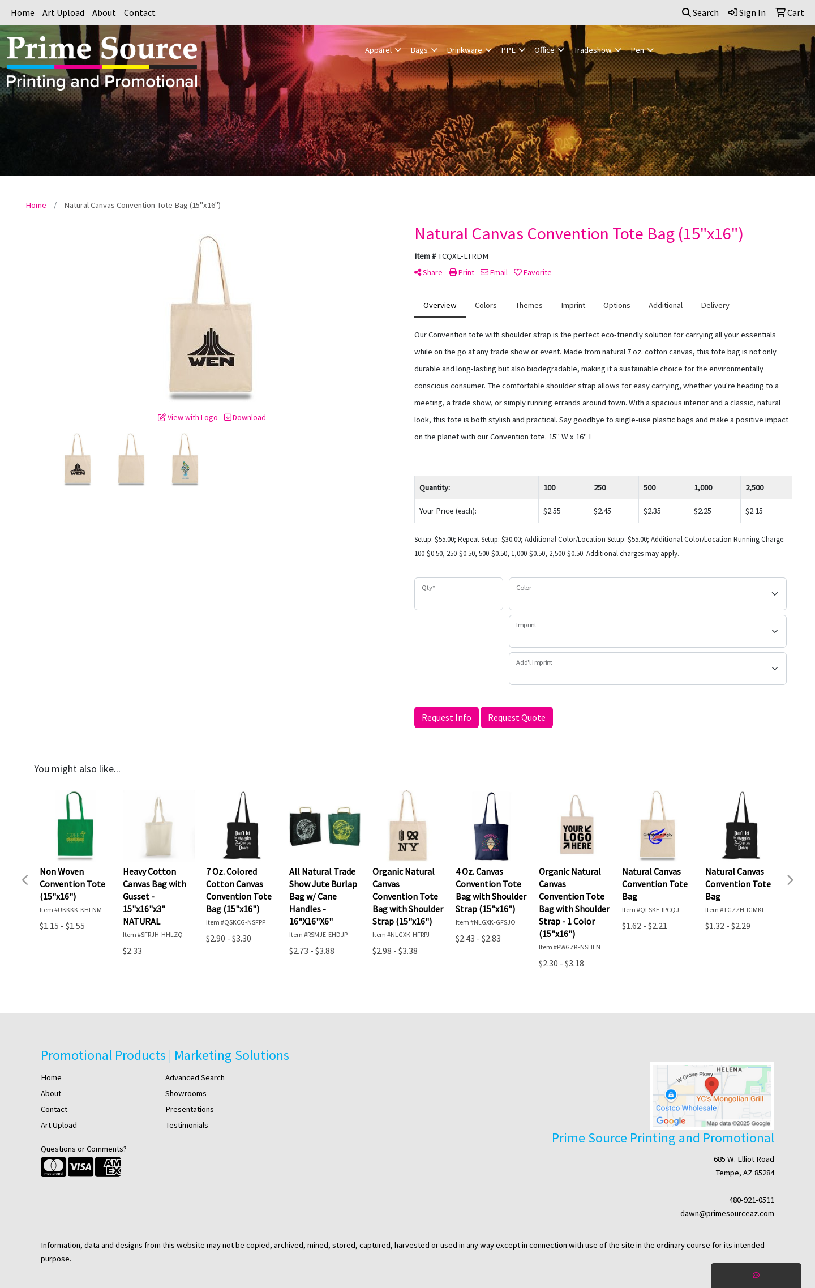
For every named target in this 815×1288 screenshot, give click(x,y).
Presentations (189, 1109)
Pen (637, 50)
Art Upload (63, 12)
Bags (419, 50)
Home (23, 12)
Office (544, 50)
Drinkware (464, 50)
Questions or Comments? (84, 1149)
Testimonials (186, 1125)
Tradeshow (592, 50)
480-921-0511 (751, 1200)
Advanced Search (195, 1077)
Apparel (378, 50)
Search (700, 12)
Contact (140, 12)
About (104, 12)
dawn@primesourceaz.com (727, 1213)
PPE (508, 50)
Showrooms (186, 1093)
